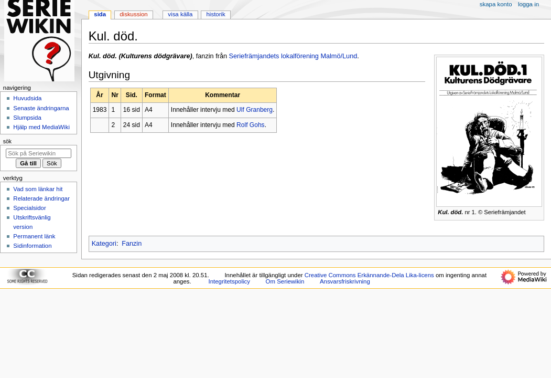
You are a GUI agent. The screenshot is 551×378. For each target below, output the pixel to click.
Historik (216, 14)
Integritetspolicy (229, 281)
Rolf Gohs (250, 125)
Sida (100, 14)
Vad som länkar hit (37, 189)
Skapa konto (496, 4)
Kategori (104, 243)
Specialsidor (29, 208)
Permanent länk (34, 236)
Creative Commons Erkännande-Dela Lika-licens (369, 275)
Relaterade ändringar (41, 198)
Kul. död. (450, 212)
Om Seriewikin (285, 281)
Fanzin (132, 243)
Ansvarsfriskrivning (345, 281)
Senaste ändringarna (41, 108)
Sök (7, 141)
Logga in (528, 4)
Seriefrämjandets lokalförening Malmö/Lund (293, 56)
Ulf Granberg (254, 109)
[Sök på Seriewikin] (38, 153)
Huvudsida (27, 98)
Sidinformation (32, 246)
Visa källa (180, 14)
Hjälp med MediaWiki (41, 127)
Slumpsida (27, 117)
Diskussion (133, 14)
